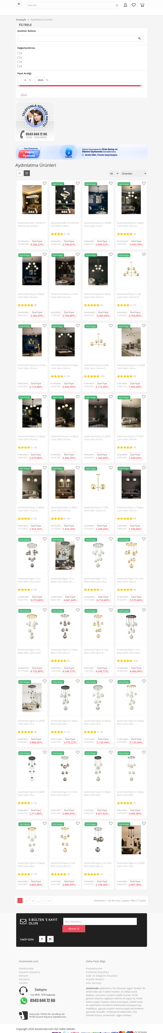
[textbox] (42, 5)
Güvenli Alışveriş (29, 964)
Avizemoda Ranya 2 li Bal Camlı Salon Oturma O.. (96, 509)
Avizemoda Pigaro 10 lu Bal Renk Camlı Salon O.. (130, 580)
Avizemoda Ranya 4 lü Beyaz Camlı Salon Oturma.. (65, 367)
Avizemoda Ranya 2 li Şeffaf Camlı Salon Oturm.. (97, 438)
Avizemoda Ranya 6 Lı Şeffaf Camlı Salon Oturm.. (97, 224)
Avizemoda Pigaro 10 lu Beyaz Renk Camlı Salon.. (96, 580)
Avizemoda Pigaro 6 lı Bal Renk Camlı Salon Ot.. (63, 865)
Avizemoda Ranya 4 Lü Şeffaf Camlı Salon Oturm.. (131, 367)
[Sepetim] (142, 5)
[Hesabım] (125, 5)
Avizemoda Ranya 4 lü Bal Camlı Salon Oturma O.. (96, 367)
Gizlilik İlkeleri (95, 972)
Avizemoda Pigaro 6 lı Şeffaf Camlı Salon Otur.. (31, 793)
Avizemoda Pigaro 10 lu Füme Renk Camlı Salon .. (30, 580)
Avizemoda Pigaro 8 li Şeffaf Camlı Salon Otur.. (31, 722)
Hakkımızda (26, 961)
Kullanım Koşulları (97, 964)
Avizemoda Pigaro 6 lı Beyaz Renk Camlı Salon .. (97, 793)
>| (49, 900)
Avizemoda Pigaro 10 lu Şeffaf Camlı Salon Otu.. (62, 580)
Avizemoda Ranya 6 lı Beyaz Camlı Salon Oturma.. (130, 224)
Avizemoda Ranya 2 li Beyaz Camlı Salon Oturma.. (31, 509)
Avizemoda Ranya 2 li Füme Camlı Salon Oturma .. (130, 438)
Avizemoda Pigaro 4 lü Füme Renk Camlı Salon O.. (98, 865)
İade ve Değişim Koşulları (102, 968)
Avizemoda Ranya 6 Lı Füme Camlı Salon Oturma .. (64, 295)
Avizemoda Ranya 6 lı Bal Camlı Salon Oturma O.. (129, 295)
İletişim (24, 968)
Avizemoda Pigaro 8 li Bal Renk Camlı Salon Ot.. (96, 651)
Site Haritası (94, 975)
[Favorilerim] (134, 5)
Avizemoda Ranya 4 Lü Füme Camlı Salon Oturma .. (32, 367)
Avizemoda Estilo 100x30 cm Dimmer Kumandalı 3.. (32, 224)
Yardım (23, 975)
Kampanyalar (94, 961)
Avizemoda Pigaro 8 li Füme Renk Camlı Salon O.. (64, 651)
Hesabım (24, 972)
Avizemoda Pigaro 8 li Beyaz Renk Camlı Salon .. (64, 722)
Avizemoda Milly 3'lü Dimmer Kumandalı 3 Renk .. (65, 224)
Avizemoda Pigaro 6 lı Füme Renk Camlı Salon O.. (64, 793)
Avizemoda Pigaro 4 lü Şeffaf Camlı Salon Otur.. (131, 865)
